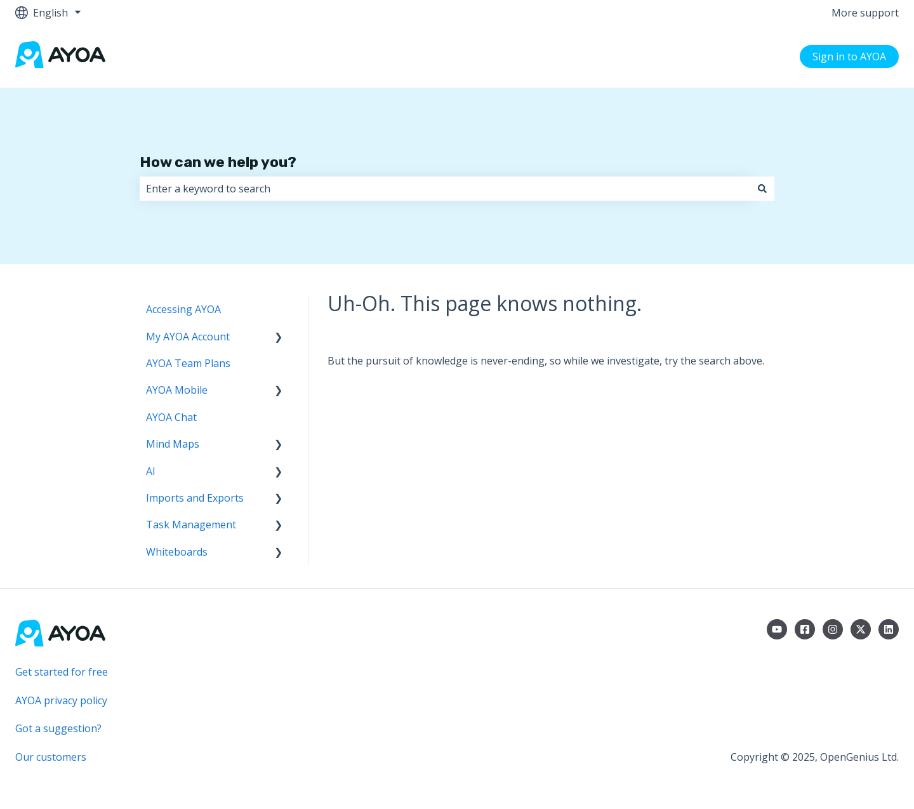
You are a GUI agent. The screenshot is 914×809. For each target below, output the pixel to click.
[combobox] (445, 189)
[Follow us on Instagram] (833, 629)
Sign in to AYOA (849, 57)
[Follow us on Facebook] (805, 629)
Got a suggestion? (58, 728)
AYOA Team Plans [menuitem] (188, 363)
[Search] (762, 189)
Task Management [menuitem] (191, 525)
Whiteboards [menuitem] (177, 552)
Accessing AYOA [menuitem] (183, 309)
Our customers (50, 757)
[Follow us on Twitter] (861, 629)
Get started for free (61, 672)
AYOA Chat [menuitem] (171, 417)
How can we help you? (218, 162)
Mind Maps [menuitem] (172, 444)
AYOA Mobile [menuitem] (177, 390)
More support (865, 13)
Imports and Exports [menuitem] (195, 498)
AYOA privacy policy (61, 700)
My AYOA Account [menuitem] (188, 337)
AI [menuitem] (151, 471)
